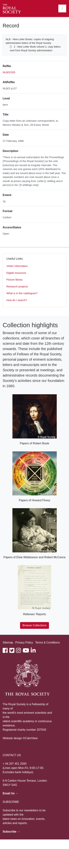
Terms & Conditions (47, 642)
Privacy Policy (24, 642)
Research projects (17, 286)
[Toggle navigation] (62, 8)
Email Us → (10, 793)
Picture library (14, 279)
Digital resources (16, 272)
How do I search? (16, 300)
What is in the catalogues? (22, 293)
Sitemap (8, 642)
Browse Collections (34, 625)
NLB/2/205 (9, 72)
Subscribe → (11, 831)
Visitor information (17, 265)
